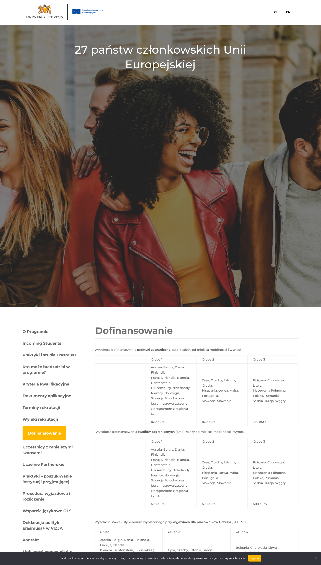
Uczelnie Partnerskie (43, 464)
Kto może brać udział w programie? (46, 369)
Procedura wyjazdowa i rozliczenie (46, 496)
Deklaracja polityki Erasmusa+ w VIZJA (43, 525)
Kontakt (31, 540)
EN (288, 12)
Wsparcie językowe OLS (47, 511)
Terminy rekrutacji (41, 407)
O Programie (35, 331)
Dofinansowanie (44, 433)
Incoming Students (42, 343)
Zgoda (255, 558)
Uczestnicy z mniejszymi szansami (48, 450)
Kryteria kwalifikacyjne (46, 384)
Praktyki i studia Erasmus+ (50, 355)
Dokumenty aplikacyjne (47, 396)
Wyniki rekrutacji (40, 419)
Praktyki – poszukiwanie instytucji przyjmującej (47, 479)
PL (275, 12)
